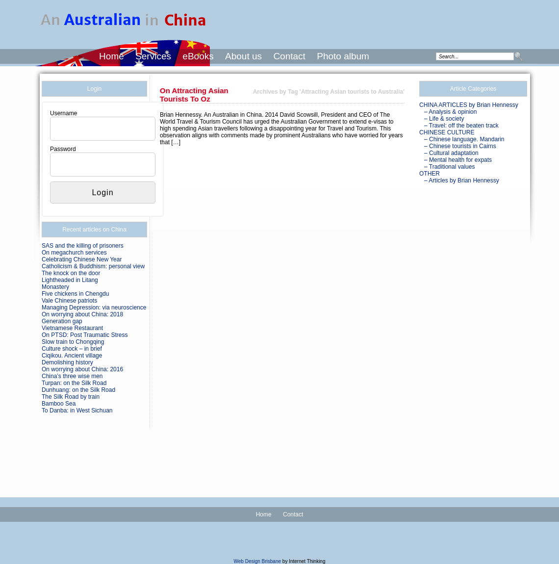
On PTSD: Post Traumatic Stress (84, 335)
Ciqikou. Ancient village (72, 355)
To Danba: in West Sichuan (77, 410)
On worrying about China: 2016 (82, 369)
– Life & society (444, 118)
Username (63, 113)
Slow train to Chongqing (73, 341)
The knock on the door (71, 273)
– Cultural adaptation (451, 153)
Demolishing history (67, 362)
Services (153, 56)
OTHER (429, 173)
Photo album (343, 56)
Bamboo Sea (59, 403)
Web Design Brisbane (257, 561)
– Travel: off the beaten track (461, 125)
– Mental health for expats (458, 159)
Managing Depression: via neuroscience (94, 307)
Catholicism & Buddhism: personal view (93, 266)
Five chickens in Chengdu (75, 293)
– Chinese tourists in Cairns (460, 146)
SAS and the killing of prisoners (83, 245)
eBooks (197, 56)
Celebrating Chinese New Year (82, 259)
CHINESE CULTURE (446, 132)
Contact (289, 56)
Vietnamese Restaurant (72, 328)
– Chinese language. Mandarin (464, 139)
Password (63, 149)
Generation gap (62, 321)
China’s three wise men (72, 376)
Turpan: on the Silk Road (74, 383)
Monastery (55, 286)
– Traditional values (449, 166)
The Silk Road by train (71, 396)
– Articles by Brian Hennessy (461, 180)
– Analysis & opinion (450, 111)
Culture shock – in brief (72, 348)
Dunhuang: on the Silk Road (78, 389)
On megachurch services (74, 252)
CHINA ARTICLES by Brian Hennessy (468, 105)
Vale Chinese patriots (69, 300)
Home (111, 56)
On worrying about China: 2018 (82, 314)
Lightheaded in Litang (70, 280)
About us (243, 56)
